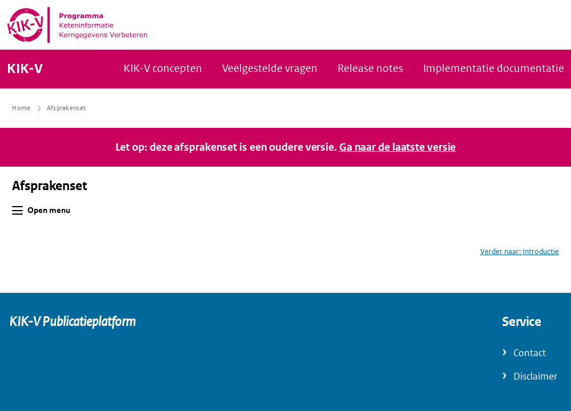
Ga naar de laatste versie (397, 147)
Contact (529, 353)
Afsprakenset (49, 186)
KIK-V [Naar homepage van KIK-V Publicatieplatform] (25, 69)
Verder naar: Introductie (519, 251)
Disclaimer (535, 376)
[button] (17, 210)
